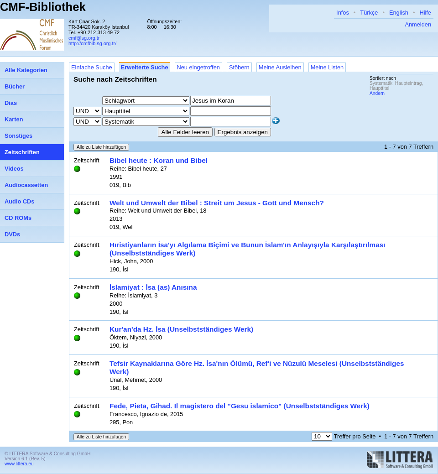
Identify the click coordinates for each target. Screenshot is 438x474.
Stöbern (239, 67)
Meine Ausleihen (280, 67)
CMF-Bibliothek (43, 6)
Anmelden (418, 24)
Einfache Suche (91, 67)
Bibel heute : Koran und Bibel (159, 160)
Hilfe (425, 12)
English (398, 12)
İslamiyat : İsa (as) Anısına (153, 287)
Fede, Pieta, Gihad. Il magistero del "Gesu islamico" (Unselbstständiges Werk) (240, 406)
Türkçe (369, 12)
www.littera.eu (19, 463)
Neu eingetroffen (198, 67)
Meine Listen (327, 67)
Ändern (377, 93)
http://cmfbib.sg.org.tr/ (92, 43)
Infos (342, 12)
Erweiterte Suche (144, 67)
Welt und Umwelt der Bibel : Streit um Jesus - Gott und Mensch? (217, 203)
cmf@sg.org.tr (83, 38)
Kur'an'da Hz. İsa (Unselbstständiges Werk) (181, 329)
